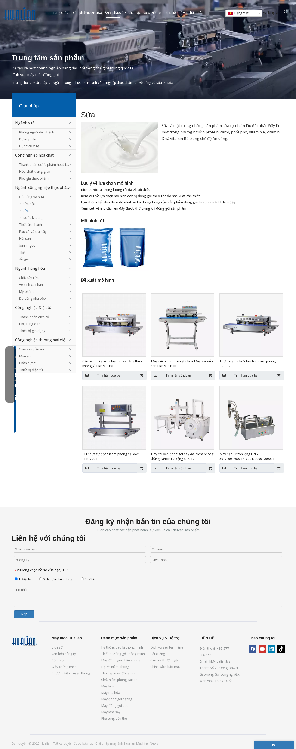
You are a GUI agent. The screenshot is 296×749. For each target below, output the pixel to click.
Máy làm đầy (110, 712)
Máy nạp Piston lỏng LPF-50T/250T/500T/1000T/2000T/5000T (247, 456)
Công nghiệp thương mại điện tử (43, 339)
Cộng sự (58, 660)
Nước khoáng (33, 217)
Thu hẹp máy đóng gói (118, 673)
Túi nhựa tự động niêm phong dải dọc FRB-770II (110, 456)
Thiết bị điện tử (31, 370)
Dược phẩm (28, 139)
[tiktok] (281, 649)
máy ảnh (117, 743)
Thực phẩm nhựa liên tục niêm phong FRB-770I (247, 363)
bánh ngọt (27, 245)
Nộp (24, 614)
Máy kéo (107, 686)
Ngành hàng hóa (30, 268)
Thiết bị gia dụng (32, 330)
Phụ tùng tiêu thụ (114, 718)
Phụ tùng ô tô (30, 323)
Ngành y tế (24, 122)
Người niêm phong (115, 666)
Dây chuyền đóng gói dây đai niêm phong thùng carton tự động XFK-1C (182, 456)
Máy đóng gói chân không (120, 660)
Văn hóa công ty (64, 654)
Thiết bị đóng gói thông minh (123, 654)
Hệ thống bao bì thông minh (122, 647)
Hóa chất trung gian (34, 171)
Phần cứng (27, 363)
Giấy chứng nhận (64, 666)
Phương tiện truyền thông (71, 673)
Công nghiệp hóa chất (34, 155)
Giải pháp (102, 743)
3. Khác (88, 579)
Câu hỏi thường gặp (165, 660)
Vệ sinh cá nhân (31, 284)
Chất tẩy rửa (29, 277)
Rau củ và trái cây (33, 231)
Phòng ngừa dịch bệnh (36, 132)
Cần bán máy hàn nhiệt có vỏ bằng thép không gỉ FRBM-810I (112, 363)
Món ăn (25, 356)
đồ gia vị (25, 259)
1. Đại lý (23, 579)
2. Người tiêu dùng (55, 579)
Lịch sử (57, 647)
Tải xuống (157, 654)
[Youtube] (262, 649)
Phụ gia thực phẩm (34, 178)
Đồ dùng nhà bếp (32, 298)
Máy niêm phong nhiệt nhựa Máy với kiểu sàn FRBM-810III (182, 363)
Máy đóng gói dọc (114, 705)
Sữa (26, 210)
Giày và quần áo (31, 349)
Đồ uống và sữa (31, 196)
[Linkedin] (271, 649)
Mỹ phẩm (26, 291)
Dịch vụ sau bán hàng (166, 647)
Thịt (22, 252)
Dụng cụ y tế (29, 146)
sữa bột (29, 203)
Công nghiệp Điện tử (33, 307)
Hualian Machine (137, 743)
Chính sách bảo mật (165, 666)
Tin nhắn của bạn (102, 375)
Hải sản (25, 238)
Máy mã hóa (110, 692)
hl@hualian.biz (219, 661)
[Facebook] (252, 649)
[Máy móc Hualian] (24, 641)
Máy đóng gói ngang (116, 699)
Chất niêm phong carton (119, 679)
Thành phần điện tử (34, 316)
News (154, 743)
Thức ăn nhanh (30, 224)
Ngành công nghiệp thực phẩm (42, 187)
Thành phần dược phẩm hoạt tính (45, 164)
